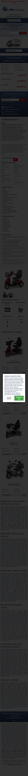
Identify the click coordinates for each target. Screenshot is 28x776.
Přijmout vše (19, 398)
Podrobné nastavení (9, 398)
